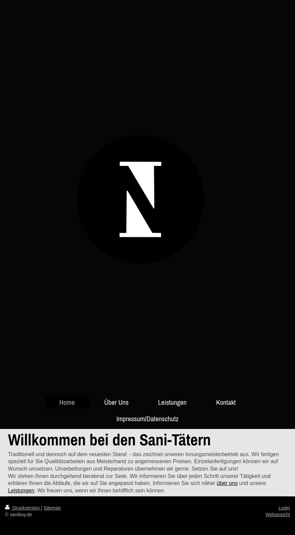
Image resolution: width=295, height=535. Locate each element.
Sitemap (52, 507)
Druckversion (23, 507)
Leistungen (21, 490)
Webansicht (278, 514)
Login (284, 507)
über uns (227, 483)
